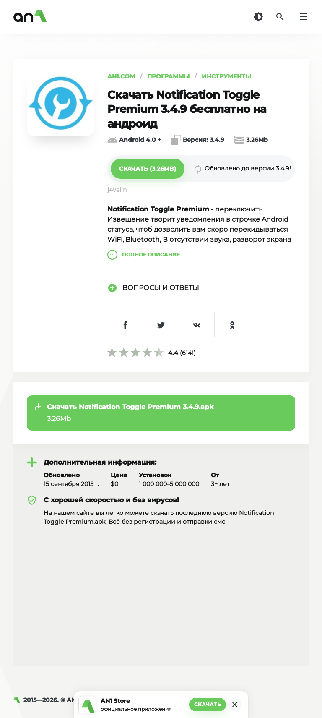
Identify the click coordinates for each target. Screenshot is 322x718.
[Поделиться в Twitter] (161, 325)
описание (143, 255)
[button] (147, 169)
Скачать (207, 704)
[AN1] (18, 700)
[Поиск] (280, 17)
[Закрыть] (235, 704)
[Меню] (303, 17)
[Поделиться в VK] (196, 325)
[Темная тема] (258, 17)
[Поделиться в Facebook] (125, 325)
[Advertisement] (161, 589)
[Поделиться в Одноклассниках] (232, 325)
